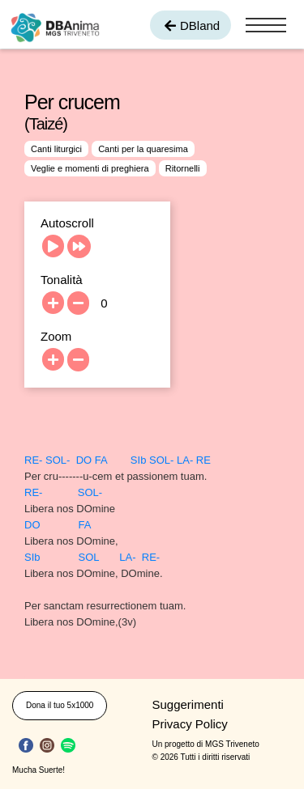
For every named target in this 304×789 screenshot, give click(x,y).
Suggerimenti (188, 704)
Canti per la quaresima (143, 149)
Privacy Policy (190, 724)
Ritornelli (182, 168)
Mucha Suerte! (38, 770)
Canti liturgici (56, 149)
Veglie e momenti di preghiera (90, 168)
